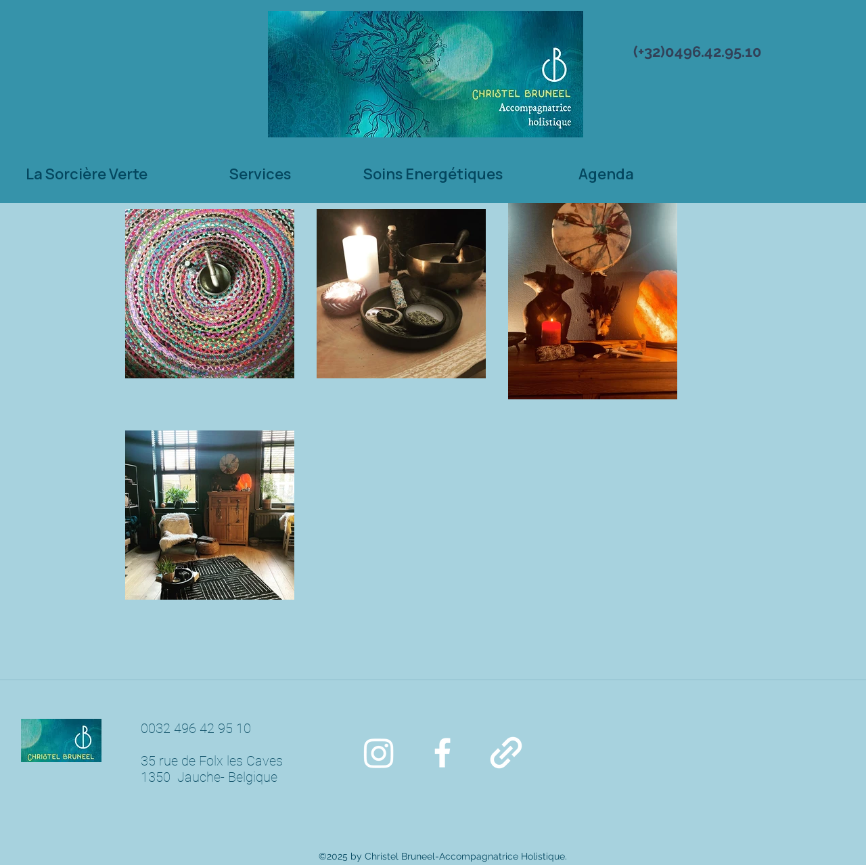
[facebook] (442, 752)
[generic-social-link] (506, 752)
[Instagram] (378, 752)
